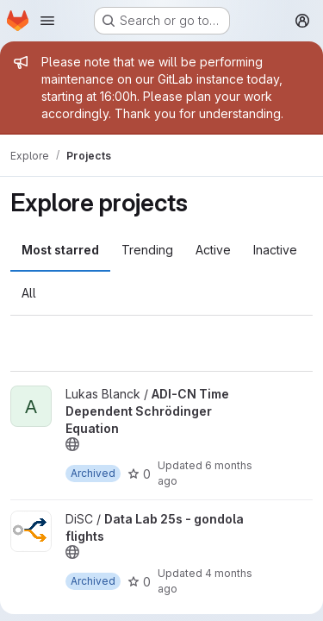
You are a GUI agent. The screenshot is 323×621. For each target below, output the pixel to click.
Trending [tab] (147, 249)
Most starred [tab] (60, 249)
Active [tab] (213, 249)
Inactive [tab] (275, 249)
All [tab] (29, 292)
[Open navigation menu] (47, 20)
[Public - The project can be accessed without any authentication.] (72, 444)
